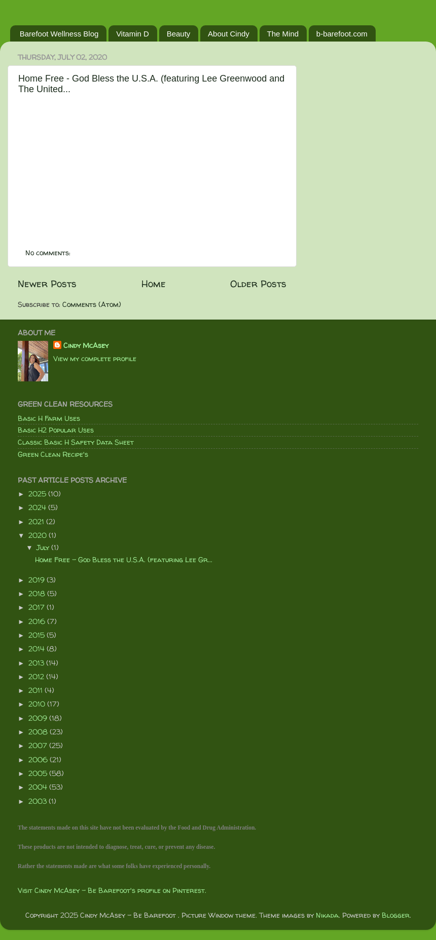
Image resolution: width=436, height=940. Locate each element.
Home (153, 283)
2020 (38, 535)
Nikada (327, 915)
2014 (37, 648)
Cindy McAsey (85, 345)
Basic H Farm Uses (49, 418)
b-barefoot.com (342, 33)
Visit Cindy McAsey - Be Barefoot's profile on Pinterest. (112, 890)
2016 (37, 621)
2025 (38, 493)
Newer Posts (47, 283)
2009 (38, 718)
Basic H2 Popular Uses (56, 430)
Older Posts (258, 283)
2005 (38, 773)
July (44, 547)
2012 (37, 676)
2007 (38, 745)
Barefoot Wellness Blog (59, 33)
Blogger (396, 915)
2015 (37, 635)
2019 (37, 579)
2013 (37, 663)
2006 (39, 759)
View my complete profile (94, 358)
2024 (38, 507)
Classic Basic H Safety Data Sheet (76, 442)
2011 (36, 690)
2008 (39, 731)
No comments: (48, 252)
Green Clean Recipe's (53, 454)
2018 (37, 593)
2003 (38, 801)
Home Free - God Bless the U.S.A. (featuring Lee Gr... (123, 559)
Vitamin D (132, 33)
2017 (37, 607)
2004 (38, 787)
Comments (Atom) (91, 304)
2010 (37, 704)
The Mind (283, 33)
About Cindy (228, 33)
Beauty (179, 33)
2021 (37, 521)
